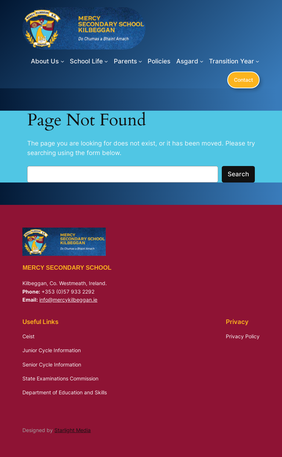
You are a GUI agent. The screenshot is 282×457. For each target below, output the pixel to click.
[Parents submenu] (140, 61)
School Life (86, 61)
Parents (125, 61)
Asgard (187, 61)
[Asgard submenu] (201, 61)
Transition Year (231, 61)
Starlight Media (72, 430)
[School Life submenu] (106, 61)
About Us (45, 61)
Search (238, 174)
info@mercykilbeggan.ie (68, 299)
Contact (243, 80)
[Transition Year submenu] (257, 61)
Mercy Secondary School (66, 267)
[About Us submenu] (62, 61)
